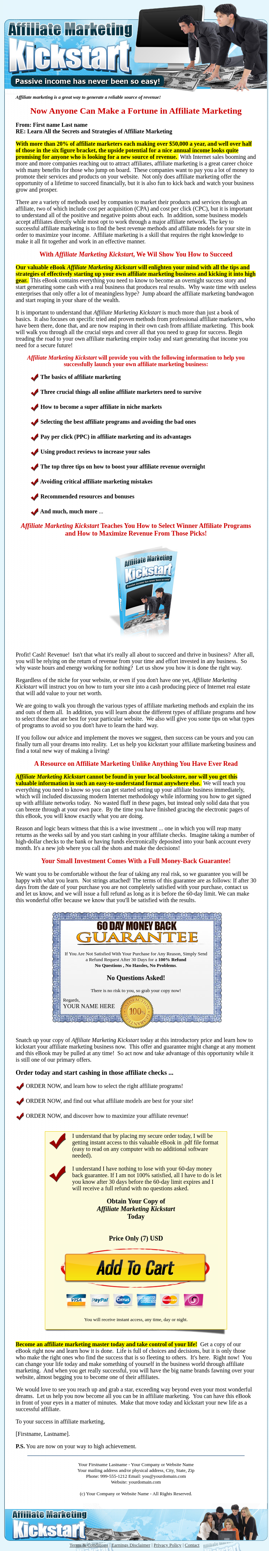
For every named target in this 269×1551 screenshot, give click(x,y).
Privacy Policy (167, 1545)
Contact (192, 1545)
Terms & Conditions (89, 1545)
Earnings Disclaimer (131, 1545)
